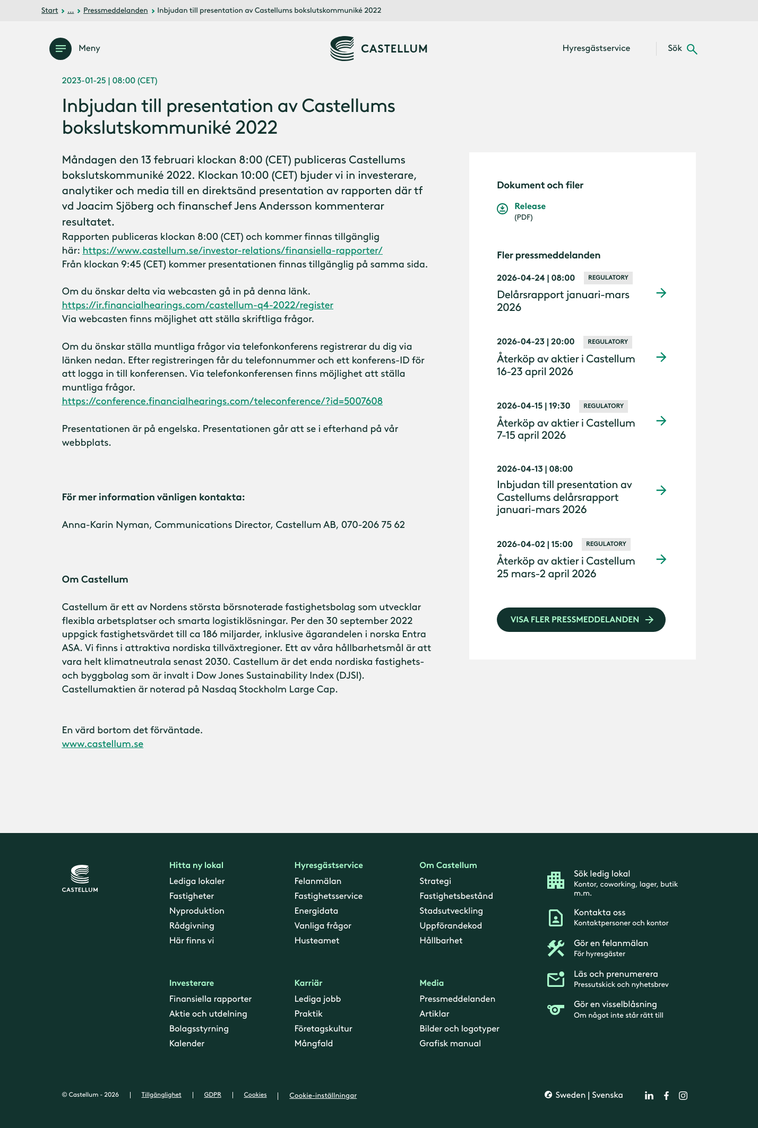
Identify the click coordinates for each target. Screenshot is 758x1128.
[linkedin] (649, 1095)
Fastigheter (191, 896)
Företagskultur (323, 1028)
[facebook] (666, 1095)
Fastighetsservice (328, 896)
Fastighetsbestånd (456, 896)
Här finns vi (191, 940)
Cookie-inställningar (323, 1095)
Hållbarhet (440, 940)
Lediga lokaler (197, 881)
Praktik (308, 1014)
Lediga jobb (317, 999)
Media (431, 983)
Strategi (435, 881)
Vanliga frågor (322, 926)
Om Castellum (448, 866)
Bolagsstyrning (199, 1028)
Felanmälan (317, 881)
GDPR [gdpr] (212, 1095)
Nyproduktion (197, 911)
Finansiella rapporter (210, 999)
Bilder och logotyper (459, 1028)
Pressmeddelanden (115, 10)
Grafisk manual (450, 1043)
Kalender (187, 1043)
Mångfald (313, 1043)
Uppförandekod (450, 926)
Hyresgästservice (328, 866)
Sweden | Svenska (588, 1095)
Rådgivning (191, 926)
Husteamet (316, 940)
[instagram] (683, 1095)
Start (49, 10)
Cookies (255, 1095)
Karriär (308, 983)
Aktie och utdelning (208, 1014)
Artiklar (434, 1014)
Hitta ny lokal (196, 866)
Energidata (316, 911)
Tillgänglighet (162, 1095)
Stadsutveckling (451, 911)
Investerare (191, 983)
